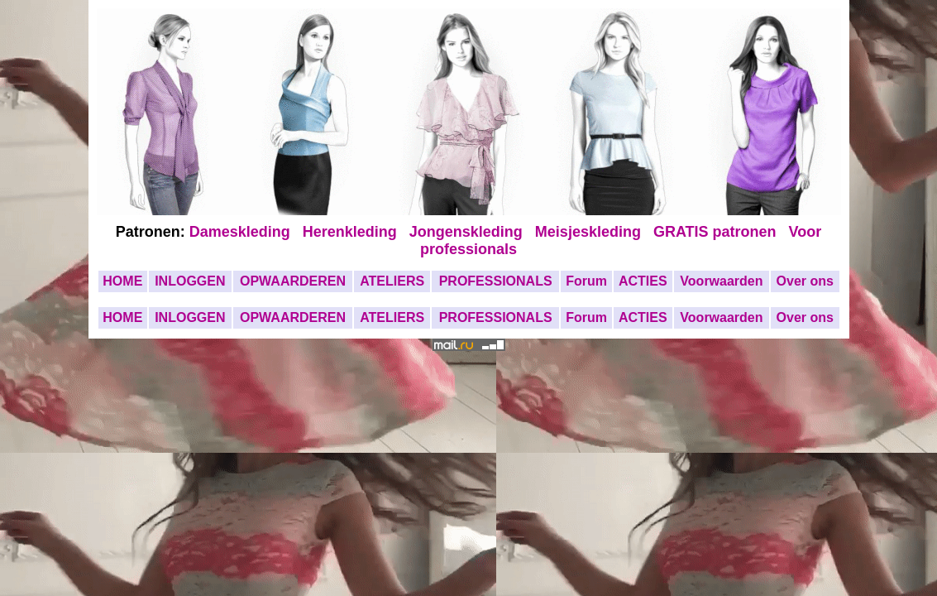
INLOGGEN (190, 281)
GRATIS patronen (719, 231)
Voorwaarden (721, 281)
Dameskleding (244, 231)
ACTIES (643, 281)
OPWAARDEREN (293, 281)
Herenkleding (352, 231)
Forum (586, 281)
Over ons (805, 281)
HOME (122, 281)
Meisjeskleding (590, 231)
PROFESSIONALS (495, 281)
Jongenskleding (468, 231)
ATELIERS (392, 281)
